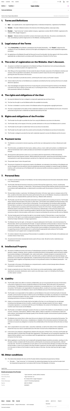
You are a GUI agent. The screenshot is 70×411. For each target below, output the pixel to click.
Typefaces (11, 5)
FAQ (13, 1)
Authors (4, 5)
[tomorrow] (68, 6)
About (2, 1)
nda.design (31, 404)
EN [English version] (60, 1)
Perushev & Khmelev (10, 404)
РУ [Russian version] (58, 1)
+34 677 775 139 (28, 380)
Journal (17, 1)
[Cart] (64, 2)
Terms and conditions (5, 407)
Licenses (8, 1)
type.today (35, 6)
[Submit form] (67, 406)
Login (67, 1)
